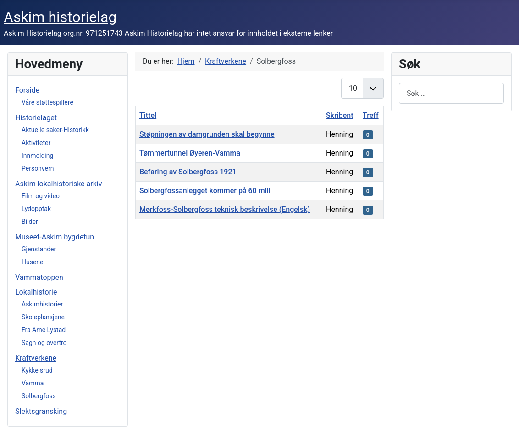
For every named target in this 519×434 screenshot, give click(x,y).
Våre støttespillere (47, 102)
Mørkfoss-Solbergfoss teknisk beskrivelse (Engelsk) (224, 209)
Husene (33, 262)
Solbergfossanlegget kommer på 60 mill (205, 190)
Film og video (41, 196)
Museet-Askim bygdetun (54, 237)
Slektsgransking (41, 411)
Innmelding (37, 155)
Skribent (339, 115)
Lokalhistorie (36, 292)
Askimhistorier (42, 304)
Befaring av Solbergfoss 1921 (188, 171)
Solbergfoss (39, 396)
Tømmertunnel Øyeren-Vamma (189, 153)
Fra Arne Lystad (44, 330)
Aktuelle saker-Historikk (55, 130)
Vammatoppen (39, 277)
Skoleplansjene (43, 317)
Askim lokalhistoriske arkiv (58, 183)
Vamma (33, 383)
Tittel (147, 115)
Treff (371, 115)
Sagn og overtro (44, 342)
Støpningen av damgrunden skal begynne (207, 134)
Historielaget (36, 117)
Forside (27, 90)
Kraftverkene (35, 358)
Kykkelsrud (37, 370)
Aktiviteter (36, 142)
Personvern (38, 168)
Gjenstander (39, 249)
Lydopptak (36, 208)
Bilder (30, 221)
